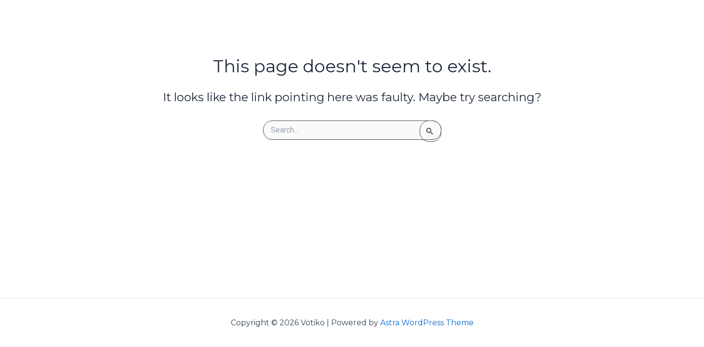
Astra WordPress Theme (427, 322)
